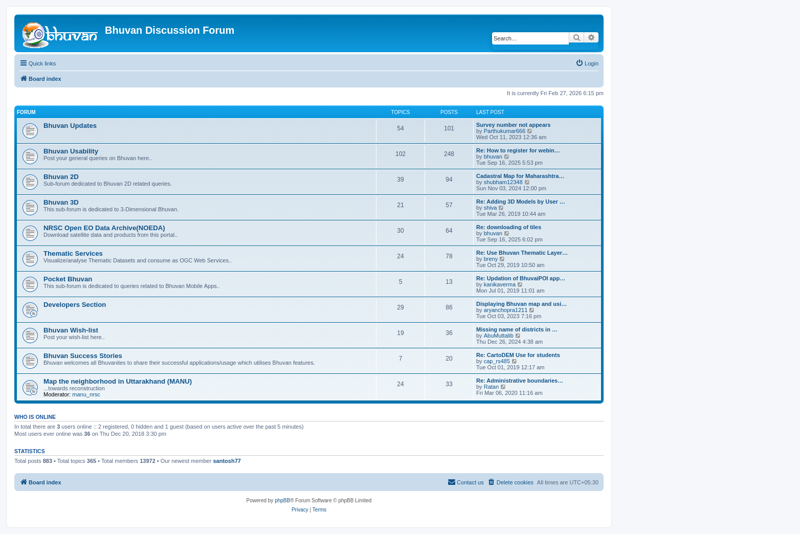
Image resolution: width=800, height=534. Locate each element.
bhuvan (493, 156)
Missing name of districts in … (517, 329)
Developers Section (74, 304)
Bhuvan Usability (70, 151)
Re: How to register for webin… (518, 150)
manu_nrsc (86, 394)
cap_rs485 (497, 361)
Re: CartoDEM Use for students (518, 355)
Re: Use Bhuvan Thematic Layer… (522, 253)
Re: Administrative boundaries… (519, 380)
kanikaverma (500, 284)
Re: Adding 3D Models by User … (520, 201)
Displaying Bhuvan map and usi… (521, 304)
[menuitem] (586, 63)
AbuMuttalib (499, 335)
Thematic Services (73, 253)
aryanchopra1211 (506, 310)
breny (491, 259)
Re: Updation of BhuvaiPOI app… (520, 278)
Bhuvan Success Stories (82, 356)
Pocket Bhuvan (67, 279)
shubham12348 (503, 182)
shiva (490, 208)
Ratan (491, 387)
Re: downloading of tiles (508, 227)
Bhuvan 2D (61, 177)
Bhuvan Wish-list (70, 330)
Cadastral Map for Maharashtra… (520, 176)
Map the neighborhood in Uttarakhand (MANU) (117, 381)
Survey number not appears (513, 125)
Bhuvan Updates (70, 125)
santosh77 (226, 461)
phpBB (282, 500)
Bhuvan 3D (61, 202)
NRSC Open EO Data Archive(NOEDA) (104, 228)
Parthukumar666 (504, 131)
